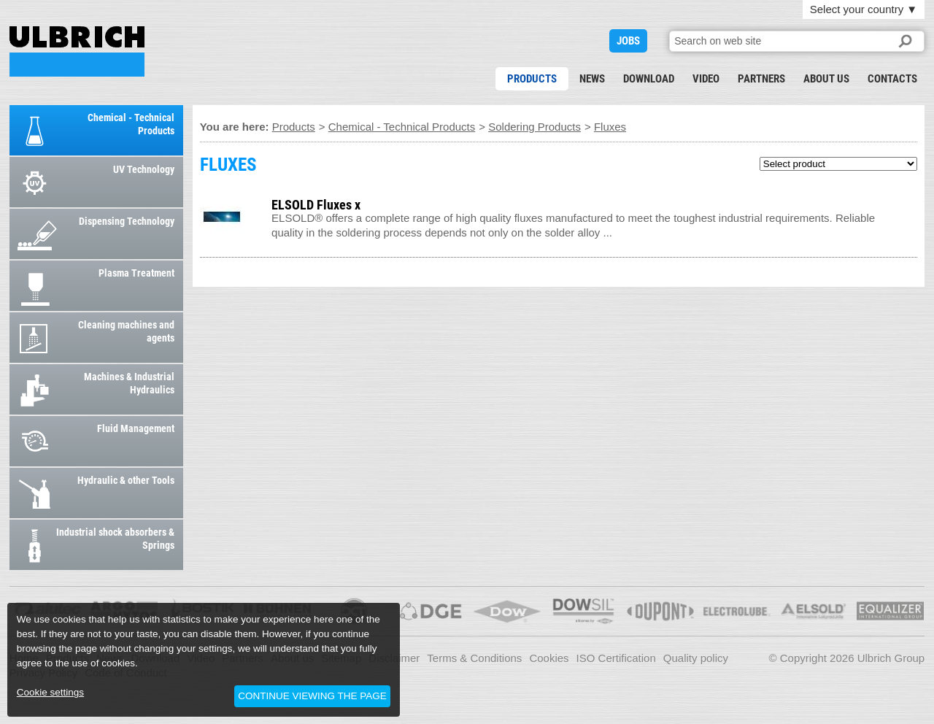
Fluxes (610, 126)
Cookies (548, 658)
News (592, 78)
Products (532, 78)
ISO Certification (616, 658)
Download (648, 78)
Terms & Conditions (474, 658)
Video (705, 78)
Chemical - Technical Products (401, 126)
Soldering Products (534, 126)
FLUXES (76, 51)
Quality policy (695, 658)
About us (826, 78)
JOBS (628, 40)
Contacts (892, 78)
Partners (761, 78)
